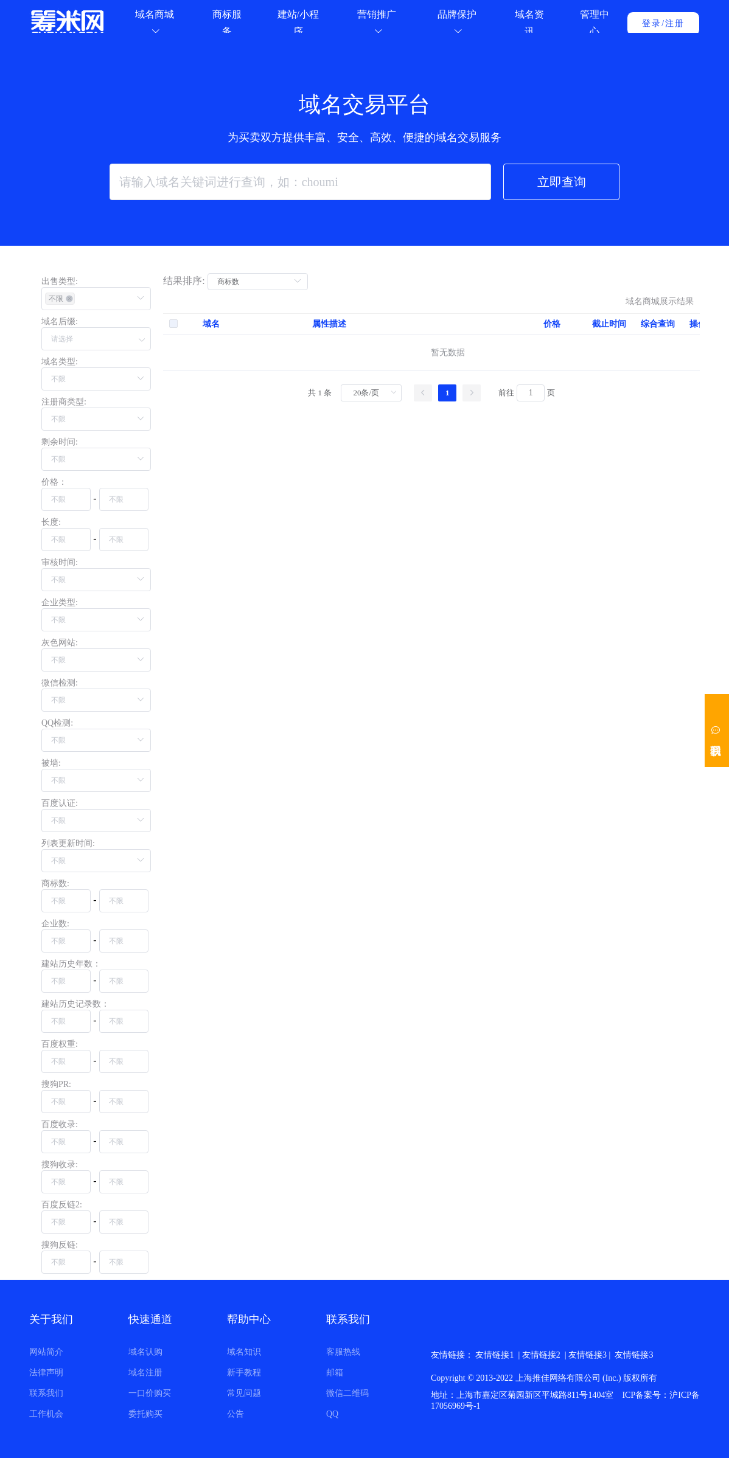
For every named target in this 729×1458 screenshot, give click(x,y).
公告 (235, 1413)
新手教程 (244, 1372)
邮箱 (334, 1372)
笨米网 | (526, 1354)
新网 (584, 1354)
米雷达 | (492, 1354)
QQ (332, 1413)
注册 (675, 23)
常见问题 (244, 1393)
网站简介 (46, 1351)
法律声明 (46, 1372)
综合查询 (658, 356)
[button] (96, 340)
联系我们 (46, 1393)
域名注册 (145, 1372)
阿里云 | (559, 1354)
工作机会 (46, 1413)
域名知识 (244, 1351)
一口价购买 (149, 1393)
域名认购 (145, 1351)
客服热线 (343, 1351)
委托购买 (145, 1413)
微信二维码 (347, 1393)
